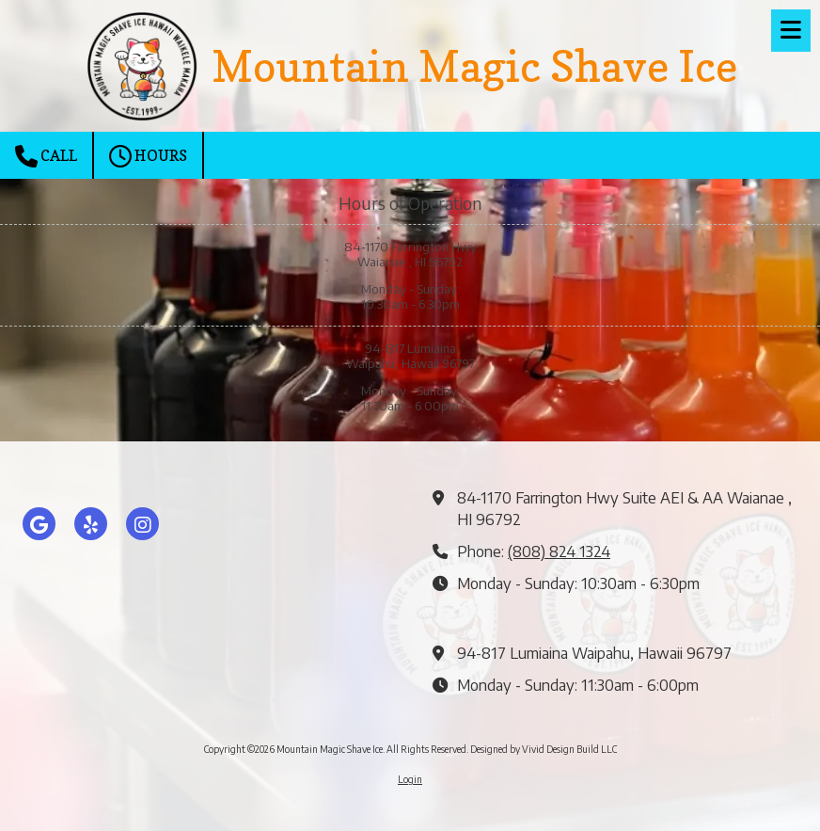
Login (410, 779)
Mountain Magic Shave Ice (474, 66)
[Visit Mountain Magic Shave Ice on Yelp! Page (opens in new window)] (90, 523)
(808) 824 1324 (559, 551)
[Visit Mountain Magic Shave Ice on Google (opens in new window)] (39, 523)
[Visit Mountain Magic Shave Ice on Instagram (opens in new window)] (142, 523)
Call (46, 156)
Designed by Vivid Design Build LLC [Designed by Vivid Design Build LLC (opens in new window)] (543, 749)
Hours (148, 156)
